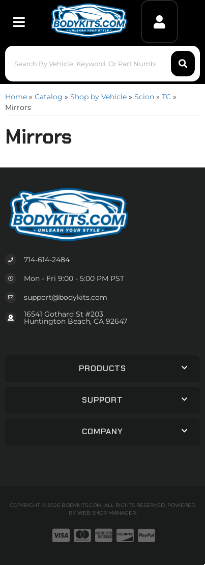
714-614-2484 (47, 259)
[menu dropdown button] (18, 21)
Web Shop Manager (106, 513)
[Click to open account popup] (159, 21)
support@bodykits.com (65, 297)
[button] (102, 63)
